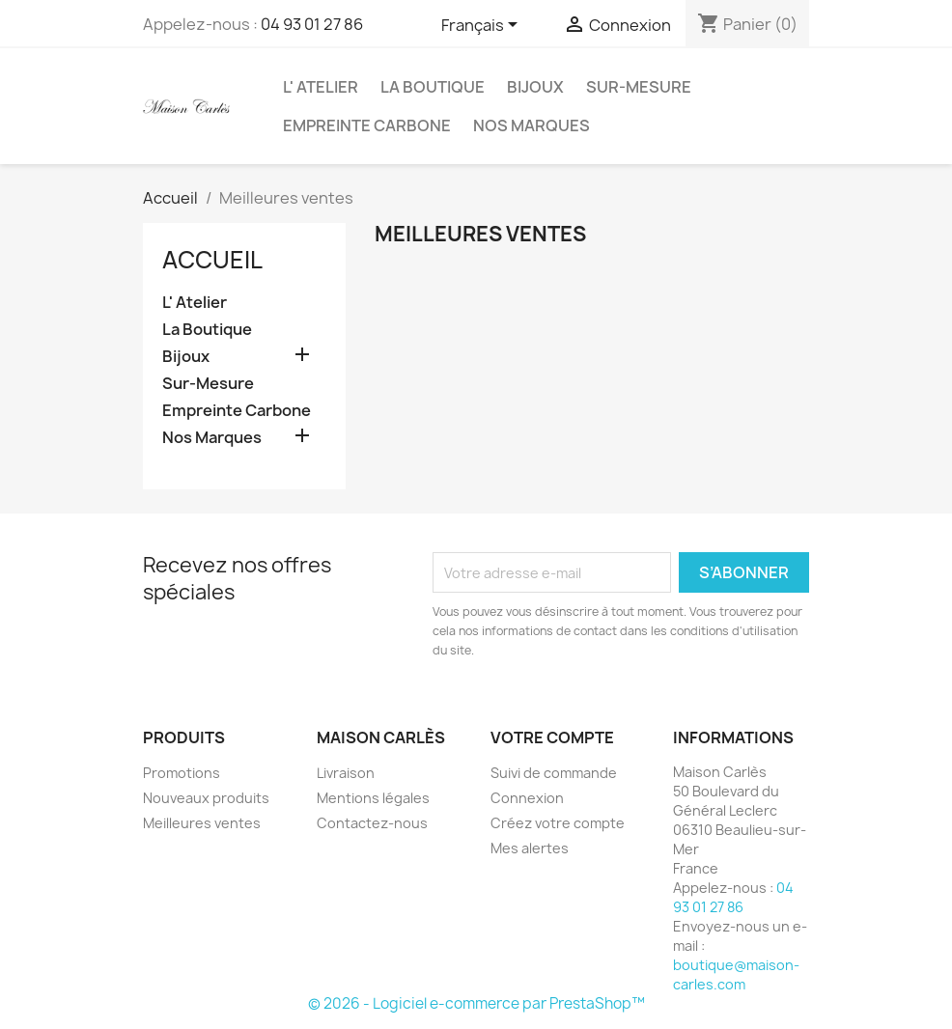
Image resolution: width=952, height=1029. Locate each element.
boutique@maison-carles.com (736, 974)
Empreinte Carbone (367, 125)
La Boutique (432, 86)
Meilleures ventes (202, 823)
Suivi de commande (553, 773)
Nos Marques (531, 125)
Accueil (212, 259)
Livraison (346, 773)
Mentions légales (373, 798)
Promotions (181, 773)
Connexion (527, 798)
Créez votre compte (557, 823)
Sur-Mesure (638, 86)
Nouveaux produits (206, 798)
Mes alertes (529, 848)
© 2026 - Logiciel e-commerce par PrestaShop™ (476, 1003)
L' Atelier (320, 86)
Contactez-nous (372, 823)
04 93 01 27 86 (312, 24)
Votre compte (552, 737)
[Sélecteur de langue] (482, 26)
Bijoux (535, 86)
